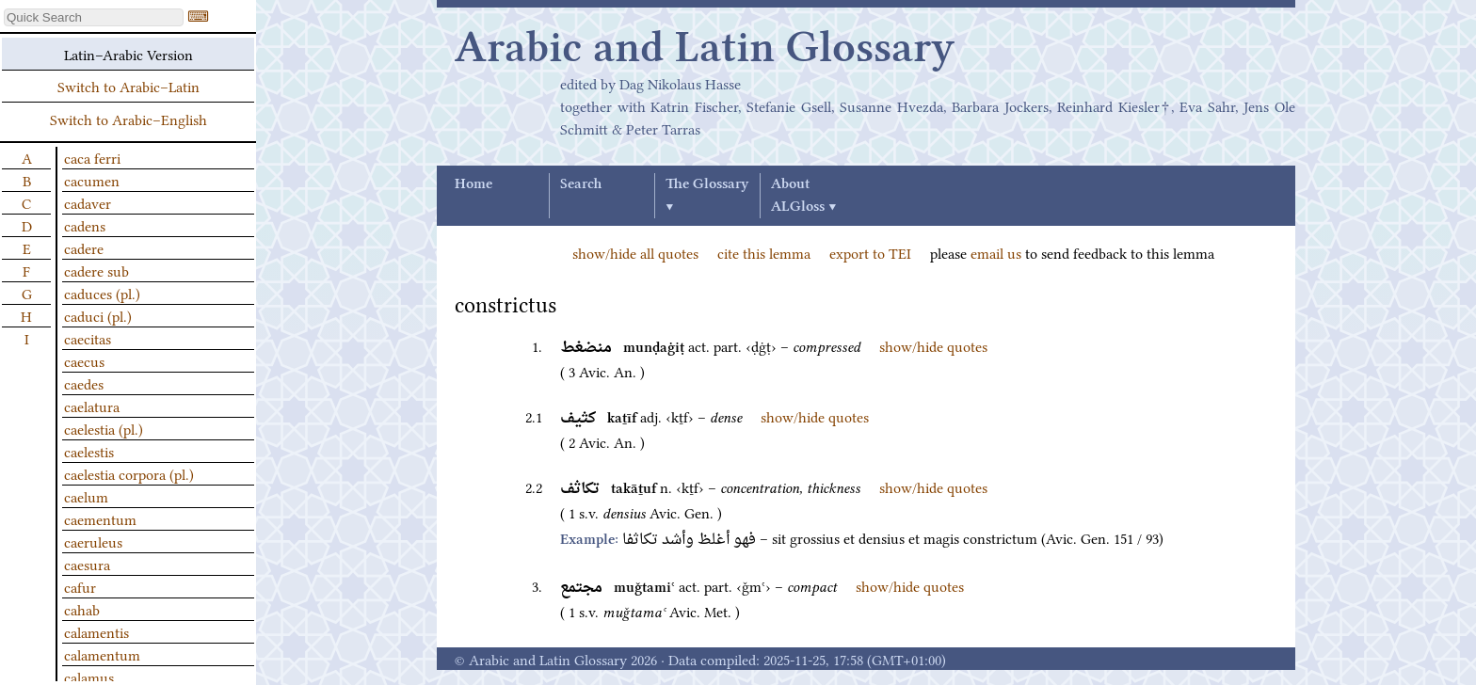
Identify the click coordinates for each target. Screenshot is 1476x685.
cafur (80, 586)
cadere (84, 247)
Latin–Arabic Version (128, 53)
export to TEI (870, 252)
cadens (84, 225)
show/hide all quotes (635, 252)
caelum (86, 496)
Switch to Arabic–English (128, 118)
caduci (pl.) (98, 315)
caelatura (92, 405)
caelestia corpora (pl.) (129, 473)
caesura (87, 563)
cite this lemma (763, 252)
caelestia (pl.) (103, 428)
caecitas (87, 337)
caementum (100, 518)
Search (581, 184)
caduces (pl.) (102, 292)
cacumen (92, 179)
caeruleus (93, 541)
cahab (82, 608)
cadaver (87, 202)
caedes (84, 383)
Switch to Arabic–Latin (128, 85)
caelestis (89, 450)
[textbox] (94, 17)
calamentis (96, 631)
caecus (84, 360)
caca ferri (92, 157)
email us (996, 252)
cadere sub (96, 270)
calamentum (102, 654)
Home (473, 184)
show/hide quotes (933, 345)
